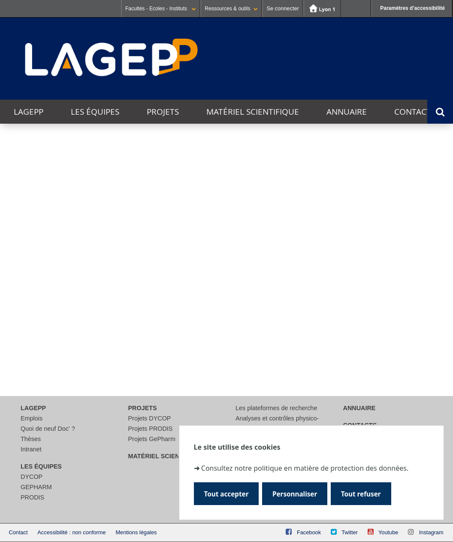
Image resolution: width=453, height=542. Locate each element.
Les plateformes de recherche (276, 408)
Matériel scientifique (252, 111)
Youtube (388, 532)
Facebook (309, 532)
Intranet (31, 449)
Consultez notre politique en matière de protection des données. (304, 467)
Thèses (31, 438)
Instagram (431, 532)
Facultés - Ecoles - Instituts (160, 9)
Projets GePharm (151, 438)
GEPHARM (36, 487)
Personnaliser (295, 493)
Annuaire (346, 111)
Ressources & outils (231, 9)
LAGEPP (28, 111)
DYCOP (31, 476)
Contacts (414, 111)
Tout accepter (226, 493)
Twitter (349, 532)
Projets (163, 111)
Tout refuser (362, 493)
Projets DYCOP (149, 418)
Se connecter (282, 8)
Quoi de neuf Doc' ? (48, 428)
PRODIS (32, 497)
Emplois (31, 418)
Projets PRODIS (150, 428)
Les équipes (95, 111)
